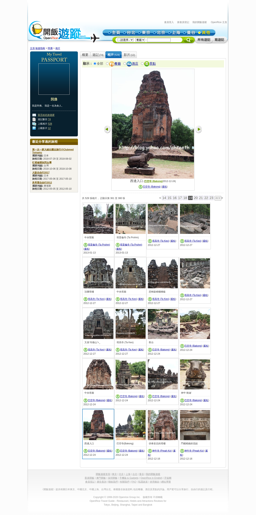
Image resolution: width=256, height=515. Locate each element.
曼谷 (141, 474)
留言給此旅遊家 (46, 115)
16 (175, 198)
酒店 (135, 63)
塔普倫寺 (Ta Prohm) (99, 244)
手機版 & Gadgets (129, 478)
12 (49, 128)
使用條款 (154, 481)
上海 (128, 474)
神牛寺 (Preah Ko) (162, 450)
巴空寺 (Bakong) (153, 181)
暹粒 (164, 186)
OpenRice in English (151, 478)
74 (49, 119)
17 (180, 198)
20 (196, 198)
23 (211, 198)
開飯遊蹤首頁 (103, 474)
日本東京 (70, 489)
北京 (121, 474)
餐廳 (117, 63)
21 (201, 198)
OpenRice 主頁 (219, 22)
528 (50, 124)
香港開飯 (89, 478)
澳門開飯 (101, 478)
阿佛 (50, 48)
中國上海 (94, 489)
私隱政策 (143, 481)
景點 (152, 63)
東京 (114, 474)
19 (190, 198)
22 (206, 198)
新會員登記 (183, 22)
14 (164, 198)
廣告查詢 (101, 481)
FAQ (133, 481)
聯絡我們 (113, 481)
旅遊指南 (40, 48)
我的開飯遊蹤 (199, 22)
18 (185, 198)
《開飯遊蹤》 (48, 489)
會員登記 (90, 481)
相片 (57, 48)
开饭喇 (167, 478)
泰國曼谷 (118, 489)
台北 (134, 474)
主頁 (32, 48)
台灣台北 (106, 489)
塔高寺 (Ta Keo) (160, 240)
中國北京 (82, 489)
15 (169, 198)
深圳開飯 (112, 478)
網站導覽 (166, 481)
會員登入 (169, 22)
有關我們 (124, 481)
